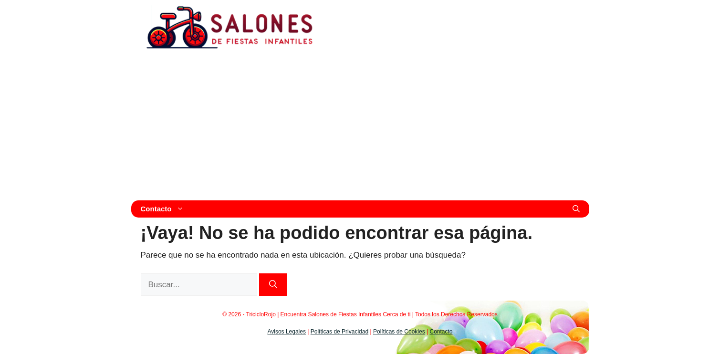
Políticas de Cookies (399, 331)
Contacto (165, 209)
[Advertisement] (360, 129)
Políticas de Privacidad (339, 331)
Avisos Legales (286, 331)
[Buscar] (273, 284)
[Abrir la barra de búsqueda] (576, 209)
